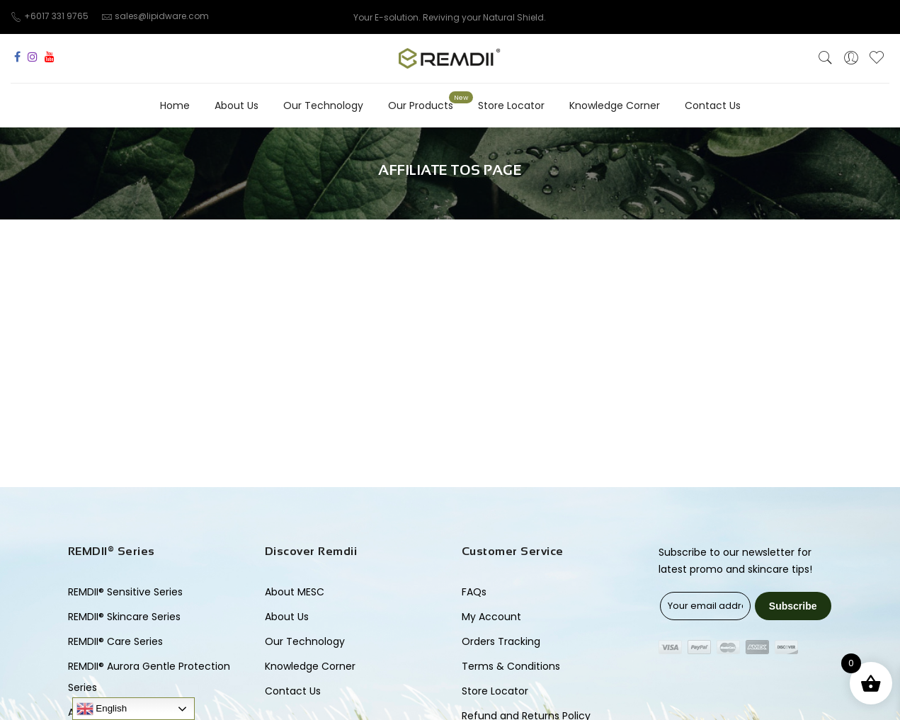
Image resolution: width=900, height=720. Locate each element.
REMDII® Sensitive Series (125, 592)
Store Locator (511, 105)
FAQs (474, 592)
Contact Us (713, 105)
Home (175, 105)
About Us (236, 105)
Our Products (420, 105)
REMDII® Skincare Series (124, 617)
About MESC (294, 592)
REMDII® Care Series (115, 641)
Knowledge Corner (614, 105)
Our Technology (323, 105)
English (101, 708)
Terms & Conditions (511, 666)
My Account (491, 617)
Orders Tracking (501, 641)
